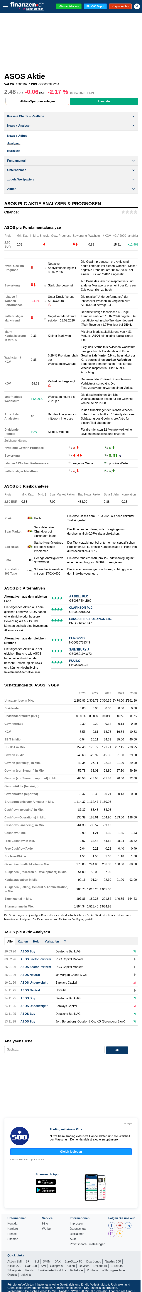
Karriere (12, 1228)
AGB (73, 1239)
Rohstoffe (76, 1270)
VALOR (9, 84)
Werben (47, 1228)
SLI (36, 1261)
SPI (28, 1261)
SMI (43, 1265)
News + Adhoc (17, 135)
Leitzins (26, 1274)
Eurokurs (117, 1265)
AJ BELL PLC (78, 596)
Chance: (11, 212)
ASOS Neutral (30, 974)
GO (117, 1050)
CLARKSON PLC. (81, 607)
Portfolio (92, 1270)
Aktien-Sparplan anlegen (37, 101)
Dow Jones (93, 1261)
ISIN (34, 84)
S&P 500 (31, 1265)
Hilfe (45, 1223)
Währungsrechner (113, 1270)
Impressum (77, 1223)
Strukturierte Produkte (52, 1270)
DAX (58, 1261)
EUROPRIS (77, 638)
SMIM (47, 1261)
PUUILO (74, 660)
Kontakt (12, 1223)
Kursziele (13, 150)
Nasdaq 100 (113, 1261)
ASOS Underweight (34, 982)
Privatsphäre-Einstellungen (87, 1244)
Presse (12, 1233)
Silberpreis (14, 1270)
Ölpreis (12, 1274)
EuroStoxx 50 (73, 1261)
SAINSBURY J (79, 649)
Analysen (13, 143)
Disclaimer (77, 1233)
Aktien (71, 1265)
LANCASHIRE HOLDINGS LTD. (90, 618)
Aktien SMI (14, 1261)
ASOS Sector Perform (35, 959)
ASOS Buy (27, 951)
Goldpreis (56, 1265)
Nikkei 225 (14, 1265)
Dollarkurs (100, 1265)
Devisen (84, 1265)
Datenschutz (78, 1228)
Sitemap (12, 1239)
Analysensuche (18, 1041)
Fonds (29, 1270)
